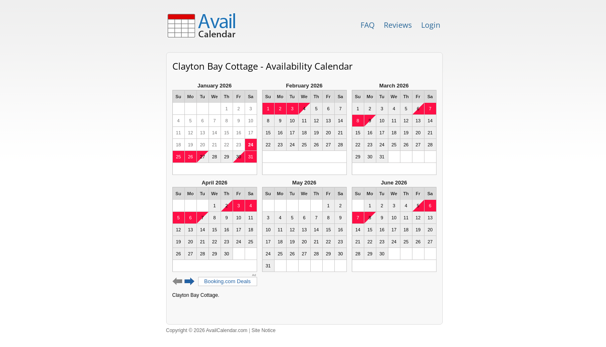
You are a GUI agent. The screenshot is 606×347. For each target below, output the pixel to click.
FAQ (368, 25)
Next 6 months (189, 281)
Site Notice (263, 330)
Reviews (398, 25)
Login (430, 25)
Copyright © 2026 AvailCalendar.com (207, 330)
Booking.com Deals (227, 281)
